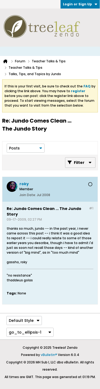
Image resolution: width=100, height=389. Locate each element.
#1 (91, 208)
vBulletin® (49, 354)
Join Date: (27, 195)
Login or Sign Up (80, 4)
